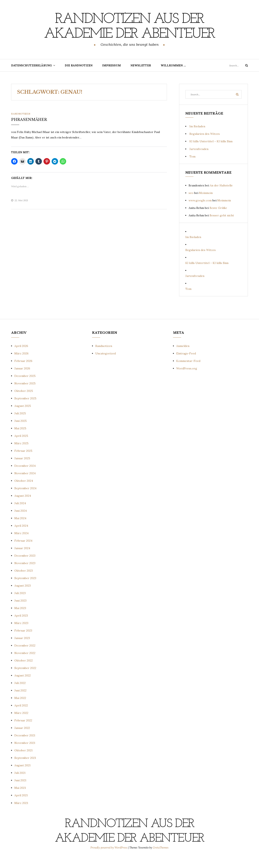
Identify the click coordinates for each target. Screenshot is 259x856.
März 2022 (21, 713)
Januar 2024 (22, 548)
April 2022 (21, 705)
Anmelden (182, 345)
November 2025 (25, 383)
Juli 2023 (20, 593)
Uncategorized (105, 353)
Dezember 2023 (24, 555)
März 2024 (21, 533)
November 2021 (24, 742)
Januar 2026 (22, 368)
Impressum (111, 65)
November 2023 (24, 563)
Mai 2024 (20, 518)
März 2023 (21, 623)
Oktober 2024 (23, 480)
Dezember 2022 (24, 645)
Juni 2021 (20, 780)
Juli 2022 (20, 683)
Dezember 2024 (25, 465)
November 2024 (25, 473)
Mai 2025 (20, 428)
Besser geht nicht (222, 215)
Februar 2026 (23, 360)
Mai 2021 (20, 787)
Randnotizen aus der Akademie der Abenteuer (129, 26)
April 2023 (21, 615)
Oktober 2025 (23, 390)
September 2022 (25, 668)
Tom (192, 156)
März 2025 (21, 443)
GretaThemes (161, 847)
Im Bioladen (197, 126)
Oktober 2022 (23, 660)
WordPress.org (186, 368)
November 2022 (24, 653)
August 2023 (22, 585)
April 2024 (21, 525)
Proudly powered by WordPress (109, 847)
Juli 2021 (19, 772)
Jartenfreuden (198, 148)
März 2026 (21, 353)
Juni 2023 (20, 600)
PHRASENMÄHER (29, 119)
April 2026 (21, 345)
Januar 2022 (22, 727)
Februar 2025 (23, 450)
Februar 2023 (23, 630)
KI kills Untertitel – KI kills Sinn (210, 141)
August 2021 (22, 765)
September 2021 (25, 757)
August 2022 (22, 675)
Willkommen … (173, 65)
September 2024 (25, 488)
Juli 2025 (20, 413)
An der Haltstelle (221, 185)
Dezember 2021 (24, 735)
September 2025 (25, 398)
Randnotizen (20, 113)
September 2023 (25, 578)
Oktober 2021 (23, 750)
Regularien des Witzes (204, 133)
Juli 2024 (20, 503)
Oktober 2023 (23, 570)
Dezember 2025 (25, 375)
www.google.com (200, 200)
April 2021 (21, 795)
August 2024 (22, 495)
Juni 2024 (20, 510)
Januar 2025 (22, 458)
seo (191, 193)
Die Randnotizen (78, 65)
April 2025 (21, 435)
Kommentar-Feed (188, 360)
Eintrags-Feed (186, 353)
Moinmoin (206, 193)
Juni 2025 (20, 420)
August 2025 (22, 405)
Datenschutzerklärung (31, 65)
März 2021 (21, 802)
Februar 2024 (23, 540)
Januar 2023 (22, 638)
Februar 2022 (23, 720)
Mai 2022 (20, 698)
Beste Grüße (218, 207)
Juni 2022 (20, 690)
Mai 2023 (20, 608)
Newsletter (141, 65)
